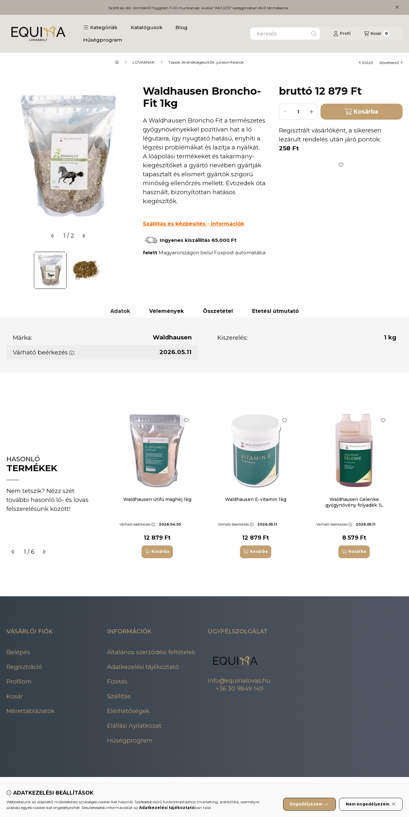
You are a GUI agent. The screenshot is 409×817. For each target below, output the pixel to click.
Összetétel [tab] (218, 311)
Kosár (14, 696)
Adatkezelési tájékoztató (143, 666)
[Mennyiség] (298, 111)
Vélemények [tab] (166, 311)
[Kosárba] (157, 551)
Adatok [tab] (120, 311)
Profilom (19, 681)
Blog (181, 27)
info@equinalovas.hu (239, 680)
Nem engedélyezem (371, 804)
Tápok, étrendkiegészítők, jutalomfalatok (206, 62)
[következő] (83, 235)
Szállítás (119, 696)
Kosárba (361, 111)
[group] (257, 484)
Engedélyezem (309, 804)
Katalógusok (147, 27)
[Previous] (9, 270)
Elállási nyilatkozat (134, 725)
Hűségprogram (102, 40)
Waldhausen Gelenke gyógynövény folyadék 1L (354, 502)
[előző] (52, 235)
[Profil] (342, 33)
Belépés (18, 652)
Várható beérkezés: (44, 352)
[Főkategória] (117, 62)
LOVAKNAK (144, 62)
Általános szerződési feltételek (151, 652)
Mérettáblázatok (30, 711)
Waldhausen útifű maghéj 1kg (157, 499)
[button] (100, 27)
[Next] (127, 270)
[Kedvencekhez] (341, 164)
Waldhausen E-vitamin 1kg (255, 499)
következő (391, 62)
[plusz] (311, 111)
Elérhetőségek (128, 711)
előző (366, 62)
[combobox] (285, 33)
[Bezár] (397, 7)
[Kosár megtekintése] (377, 33)
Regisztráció (24, 666)
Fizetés (117, 681)
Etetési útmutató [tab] (275, 311)
